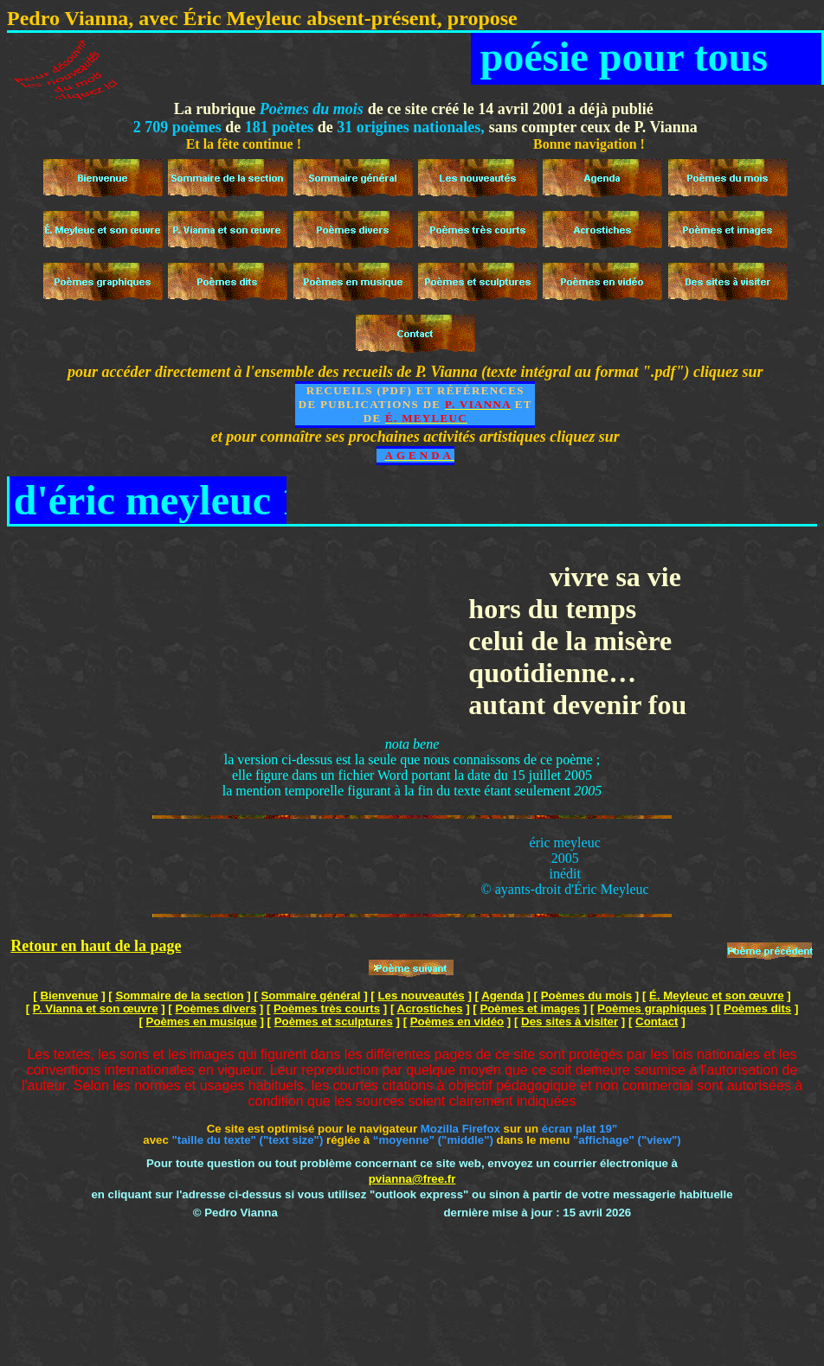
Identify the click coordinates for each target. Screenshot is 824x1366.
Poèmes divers (215, 1008)
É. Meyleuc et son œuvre (716, 995)
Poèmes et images (530, 1008)
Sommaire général (311, 995)
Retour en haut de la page (95, 945)
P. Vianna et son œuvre (95, 1008)
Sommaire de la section (179, 995)
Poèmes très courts (327, 1008)
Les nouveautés (420, 995)
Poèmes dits (757, 1008)
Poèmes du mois (586, 995)
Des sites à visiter (569, 1021)
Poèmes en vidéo (457, 1021)
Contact (656, 1021)
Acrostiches (430, 1008)
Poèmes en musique (201, 1021)
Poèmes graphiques (651, 1008)
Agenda (502, 995)
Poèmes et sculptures (333, 1021)
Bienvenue (69, 995)
